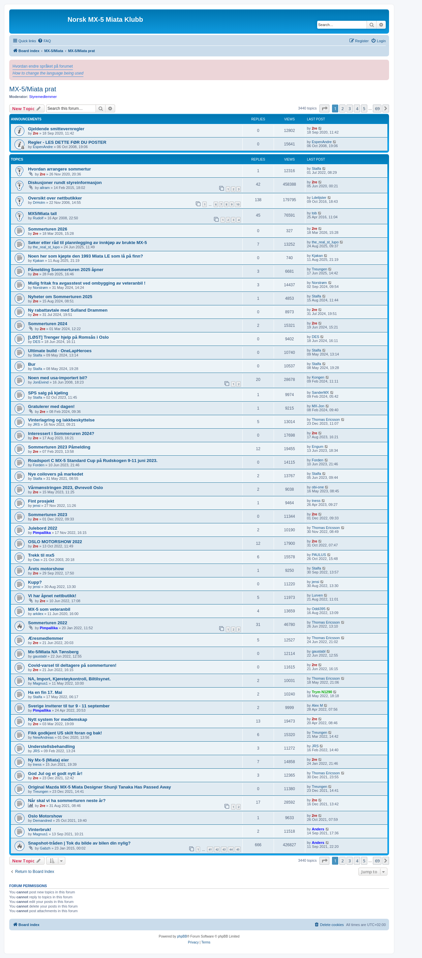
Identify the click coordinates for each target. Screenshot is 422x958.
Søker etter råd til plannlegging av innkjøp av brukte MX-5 (87, 242)
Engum (317, 446)
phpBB (182, 936)
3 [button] (349, 108)
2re (36, 133)
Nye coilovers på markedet (55, 474)
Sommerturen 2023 (47, 514)
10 (237, 204)
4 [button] (357, 108)
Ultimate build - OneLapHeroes (60, 350)
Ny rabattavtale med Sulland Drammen (67, 310)
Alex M (317, 705)
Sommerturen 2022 (47, 622)
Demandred (42, 820)
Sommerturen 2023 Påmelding (59, 447)
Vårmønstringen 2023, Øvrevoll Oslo (65, 487)
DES (37, 342)
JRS (36, 424)
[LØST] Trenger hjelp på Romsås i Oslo (68, 337)
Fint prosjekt (41, 501)
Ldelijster (319, 198)
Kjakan (38, 261)
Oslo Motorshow (45, 816)
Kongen (318, 377)
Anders (318, 829)
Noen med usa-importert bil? (57, 377)
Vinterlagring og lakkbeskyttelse (61, 419)
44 (230, 849)
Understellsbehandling (51, 746)
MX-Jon (318, 406)
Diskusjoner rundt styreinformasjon (65, 182)
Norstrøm (40, 288)
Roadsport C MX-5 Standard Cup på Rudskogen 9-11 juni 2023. (93, 460)
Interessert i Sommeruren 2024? (61, 433)
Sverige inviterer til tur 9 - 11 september (69, 705)
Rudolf (38, 218)
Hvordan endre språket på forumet (43, 66)
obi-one (318, 487)
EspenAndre (43, 147)
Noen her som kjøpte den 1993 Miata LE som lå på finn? (85, 256)
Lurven (317, 595)
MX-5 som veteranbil (49, 609)
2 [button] (342, 108)
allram (45, 188)
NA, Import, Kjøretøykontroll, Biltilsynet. (69, 678)
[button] (324, 108)
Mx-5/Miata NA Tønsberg (53, 651)
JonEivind (41, 382)
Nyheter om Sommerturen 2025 (60, 296)
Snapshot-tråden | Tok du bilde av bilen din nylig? (79, 843)
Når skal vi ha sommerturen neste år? (67, 800)
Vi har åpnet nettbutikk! (52, 595)
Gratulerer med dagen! (51, 406)
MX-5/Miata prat (32, 89)
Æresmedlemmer (45, 638)
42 (217, 849)
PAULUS (319, 555)
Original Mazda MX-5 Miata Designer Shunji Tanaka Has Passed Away (99, 787)
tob (314, 213)
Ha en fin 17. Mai (45, 692)
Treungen (319, 269)
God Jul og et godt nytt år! (55, 773)
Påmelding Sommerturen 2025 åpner (66, 269)
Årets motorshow (46, 568)
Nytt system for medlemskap (57, 719)
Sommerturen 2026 (47, 229)
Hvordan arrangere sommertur (59, 169)
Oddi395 (319, 609)
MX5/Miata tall (42, 213)
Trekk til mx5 (41, 555)
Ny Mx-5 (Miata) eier (48, 759)
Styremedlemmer (43, 97)
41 (210, 849)
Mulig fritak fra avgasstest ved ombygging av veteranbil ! (86, 283)
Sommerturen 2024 (47, 323)
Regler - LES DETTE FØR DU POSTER (67, 142)
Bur (32, 364)
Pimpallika (42, 533)
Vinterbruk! (39, 829)
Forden (39, 465)
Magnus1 (40, 683)
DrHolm (39, 202)
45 (237, 849)
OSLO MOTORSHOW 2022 (55, 541)
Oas (36, 560)
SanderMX (320, 392)
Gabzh (45, 848)
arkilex (38, 614)
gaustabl (40, 656)
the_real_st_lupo (46, 247)
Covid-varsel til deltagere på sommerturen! (72, 665)
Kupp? (35, 582)
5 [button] (364, 108)
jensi (37, 506)
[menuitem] (44, 41)
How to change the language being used (48, 73)
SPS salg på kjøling (48, 392)
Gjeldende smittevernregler (56, 128)
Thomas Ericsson (326, 419)
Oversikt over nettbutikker (55, 198)
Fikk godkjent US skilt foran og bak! (65, 732)
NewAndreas (43, 737)
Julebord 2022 (42, 528)
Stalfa (316, 168)
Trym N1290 (322, 692)
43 (224, 849)
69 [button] (377, 108)
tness (316, 501)
